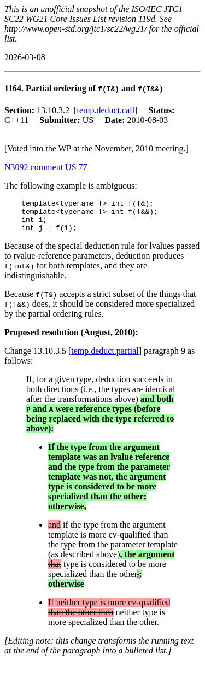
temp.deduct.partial (105, 357)
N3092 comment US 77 (45, 167)
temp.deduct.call (105, 110)
